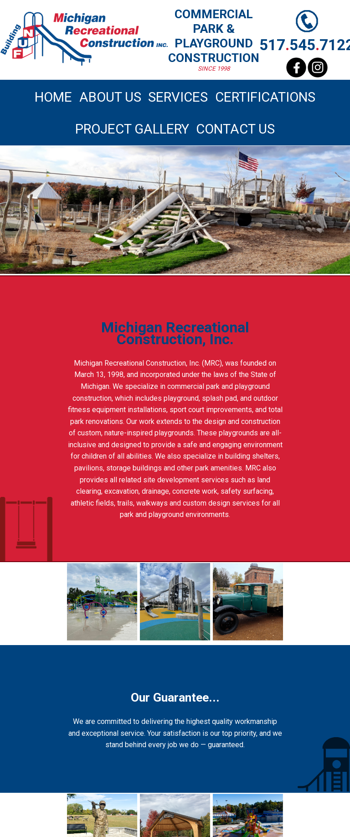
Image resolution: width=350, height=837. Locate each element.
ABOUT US (110, 97)
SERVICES (178, 97)
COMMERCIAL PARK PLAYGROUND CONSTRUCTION (213, 36)
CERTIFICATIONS (265, 97)
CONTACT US (235, 129)
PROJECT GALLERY (132, 129)
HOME (53, 97)
